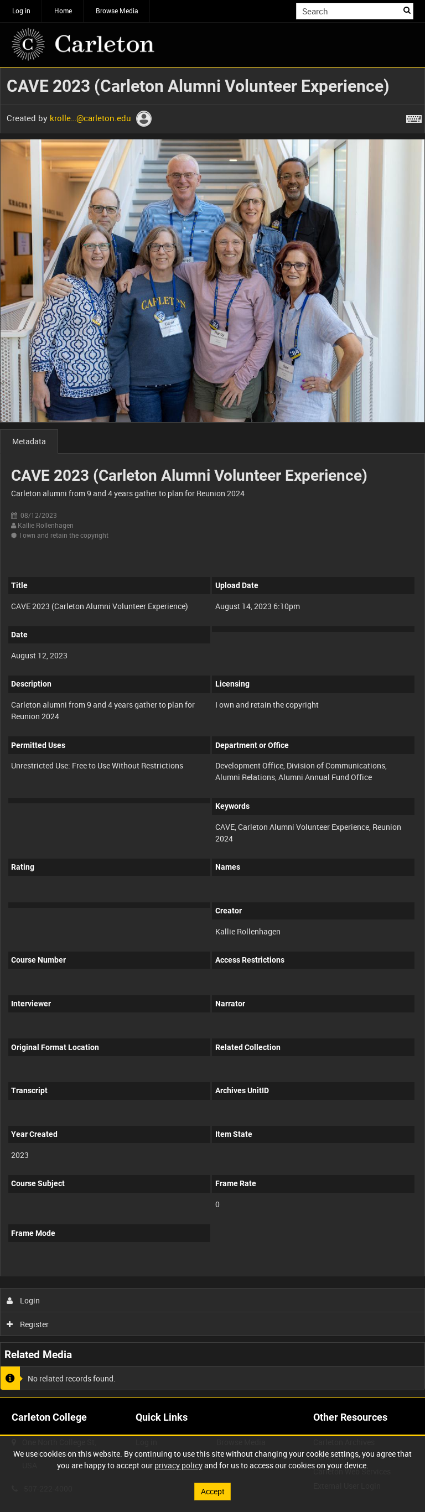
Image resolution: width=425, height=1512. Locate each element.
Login (23, 1300)
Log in (21, 10)
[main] (212, 732)
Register (28, 1324)
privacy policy (178, 1465)
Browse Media (117, 10)
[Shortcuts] (414, 116)
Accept (213, 1491)
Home (63, 10)
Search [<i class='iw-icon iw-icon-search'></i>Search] (407, 10)
